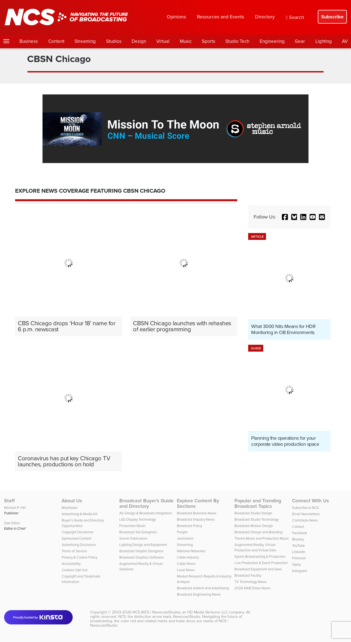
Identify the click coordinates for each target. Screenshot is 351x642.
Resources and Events (220, 16)
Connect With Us (310, 500)
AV (345, 41)
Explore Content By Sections (198, 503)
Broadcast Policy (189, 525)
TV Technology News (250, 581)
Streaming (85, 41)
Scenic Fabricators (133, 538)
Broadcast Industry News (196, 519)
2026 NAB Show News (252, 588)
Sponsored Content (76, 538)
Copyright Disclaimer (78, 532)
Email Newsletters (306, 514)
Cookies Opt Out (74, 570)
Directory (265, 16)
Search (295, 17)
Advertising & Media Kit (79, 514)
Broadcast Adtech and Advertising (203, 588)
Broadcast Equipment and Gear (258, 569)
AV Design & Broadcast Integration (145, 513)
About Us (72, 500)
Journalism (185, 538)
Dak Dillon (12, 523)
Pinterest (299, 558)
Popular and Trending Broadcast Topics (257, 503)
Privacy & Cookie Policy (79, 557)
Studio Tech (237, 41)
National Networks (191, 551)
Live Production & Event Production (261, 562)
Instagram (299, 570)
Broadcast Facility (247, 575)
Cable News (186, 563)
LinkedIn (298, 551)
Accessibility (71, 563)
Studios (113, 41)
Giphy (296, 564)
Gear (300, 41)
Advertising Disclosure (79, 544)
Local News (186, 570)
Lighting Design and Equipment (143, 544)
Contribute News (305, 520)
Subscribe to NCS (305, 507)
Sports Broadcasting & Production (259, 556)
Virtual (162, 41)
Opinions (176, 16)
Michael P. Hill (15, 507)
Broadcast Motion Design (253, 525)
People (182, 532)
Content (56, 41)
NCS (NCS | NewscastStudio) (156, 612)
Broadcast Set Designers (138, 532)
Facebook (299, 533)
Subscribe (332, 16)
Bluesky (298, 539)
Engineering (272, 41)
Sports (208, 41)
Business (28, 41)
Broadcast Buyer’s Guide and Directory (146, 503)
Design (139, 41)
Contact (298, 526)
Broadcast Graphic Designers (141, 551)
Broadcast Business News (196, 513)
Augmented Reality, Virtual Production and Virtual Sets (255, 547)
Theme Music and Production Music (261, 538)
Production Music (132, 525)
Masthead (69, 507)
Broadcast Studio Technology (256, 519)
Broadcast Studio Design (253, 513)
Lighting (323, 41)
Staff (9, 500)
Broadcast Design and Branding (258, 532)
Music (186, 41)
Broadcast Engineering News (199, 594)
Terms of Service (74, 551)
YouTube (298, 545)
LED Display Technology (137, 519)
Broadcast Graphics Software (141, 557)
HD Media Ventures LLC (207, 612)
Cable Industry (188, 557)
